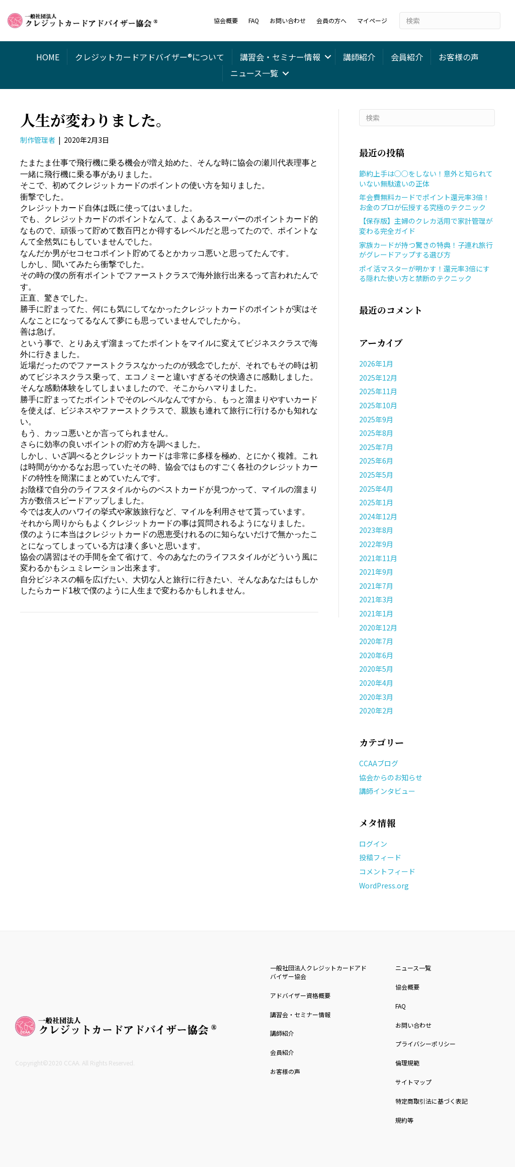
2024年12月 (378, 516)
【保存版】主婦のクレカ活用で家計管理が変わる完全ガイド (426, 226)
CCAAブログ (378, 763)
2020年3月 (376, 697)
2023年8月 (376, 530)
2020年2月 (376, 710)
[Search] (449, 20)
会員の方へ (331, 20)
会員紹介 (407, 57)
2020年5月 (376, 669)
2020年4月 (376, 683)
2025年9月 (376, 419)
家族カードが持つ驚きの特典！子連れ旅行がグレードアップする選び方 (426, 250)
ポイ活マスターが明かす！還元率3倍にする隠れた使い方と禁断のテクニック (424, 273)
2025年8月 (376, 433)
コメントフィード (387, 871)
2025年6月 (376, 461)
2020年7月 (376, 641)
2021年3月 (376, 599)
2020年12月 (378, 627)
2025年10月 (378, 405)
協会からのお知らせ (390, 777)
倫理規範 (407, 1062)
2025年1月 (376, 502)
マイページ (372, 20)
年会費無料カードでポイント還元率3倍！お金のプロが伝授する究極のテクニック (424, 202)
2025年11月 (378, 391)
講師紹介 (359, 57)
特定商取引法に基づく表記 (431, 1101)
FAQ (253, 20)
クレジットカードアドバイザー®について (149, 57)
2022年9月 (376, 544)
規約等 (404, 1120)
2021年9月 (376, 572)
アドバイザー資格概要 (300, 995)
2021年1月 (376, 613)
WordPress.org (384, 885)
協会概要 (226, 20)
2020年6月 (376, 655)
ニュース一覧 (254, 73)
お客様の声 (459, 57)
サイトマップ (413, 1082)
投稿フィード (380, 857)
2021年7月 (376, 586)
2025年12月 (378, 378)
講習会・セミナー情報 (280, 57)
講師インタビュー (387, 791)
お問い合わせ (288, 20)
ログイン (373, 844)
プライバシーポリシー (425, 1043)
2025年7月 (376, 447)
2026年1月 (376, 363)
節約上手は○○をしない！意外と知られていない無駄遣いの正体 (426, 178)
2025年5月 (376, 475)
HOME (47, 57)
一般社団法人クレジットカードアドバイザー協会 (318, 971)
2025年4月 (376, 489)
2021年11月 (378, 558)
